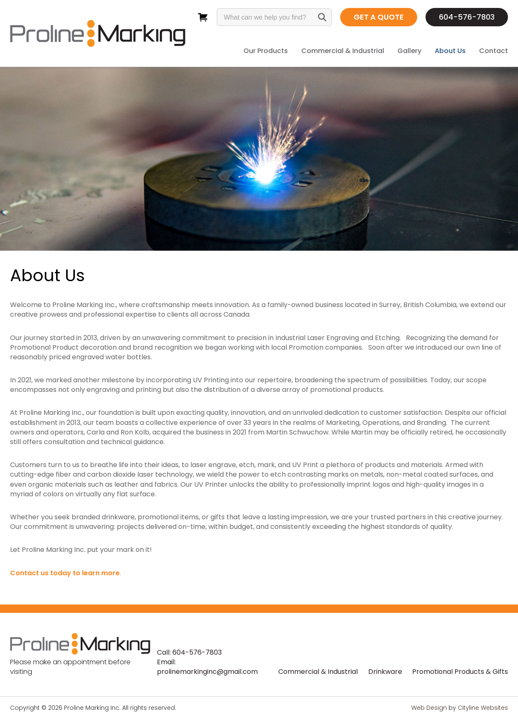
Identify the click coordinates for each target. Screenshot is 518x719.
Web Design (429, 708)
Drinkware (385, 671)
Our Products (266, 51)
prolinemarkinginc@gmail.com (207, 671)
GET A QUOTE (379, 17)
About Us (450, 51)
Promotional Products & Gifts (460, 671)
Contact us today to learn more (65, 573)
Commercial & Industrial (342, 51)
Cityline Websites (483, 708)
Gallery (409, 51)
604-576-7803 (467, 17)
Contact (493, 51)
